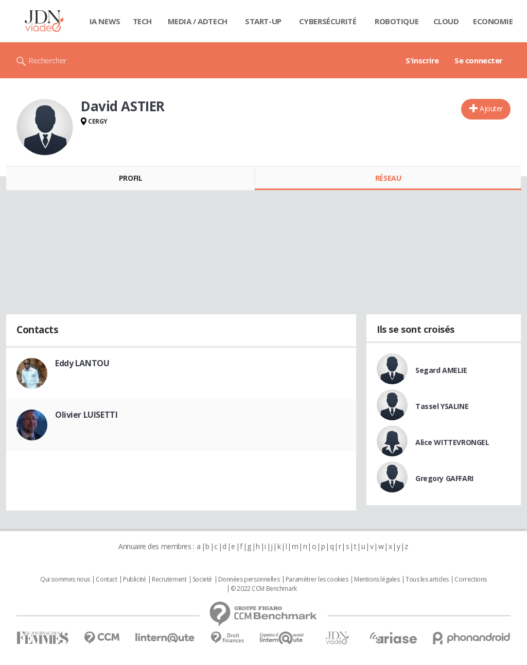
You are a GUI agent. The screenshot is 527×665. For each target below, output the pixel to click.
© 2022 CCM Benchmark (264, 588)
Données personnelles (249, 579)
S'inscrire (422, 60)
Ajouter (491, 108)
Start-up (263, 21)
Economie (493, 21)
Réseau (388, 178)
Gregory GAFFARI (444, 478)
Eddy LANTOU (82, 363)
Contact (106, 579)
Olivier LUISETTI (86, 414)
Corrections (470, 579)
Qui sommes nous (65, 579)
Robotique (396, 21)
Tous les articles (427, 579)
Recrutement (169, 579)
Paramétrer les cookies (317, 579)
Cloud (446, 21)
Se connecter (478, 60)
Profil (130, 178)
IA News (105, 21)
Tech (142, 21)
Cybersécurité (328, 21)
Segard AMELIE (441, 370)
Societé (202, 579)
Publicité (134, 579)
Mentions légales (376, 579)
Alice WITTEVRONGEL (452, 442)
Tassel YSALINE (441, 406)
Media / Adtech (197, 21)
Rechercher (47, 60)
